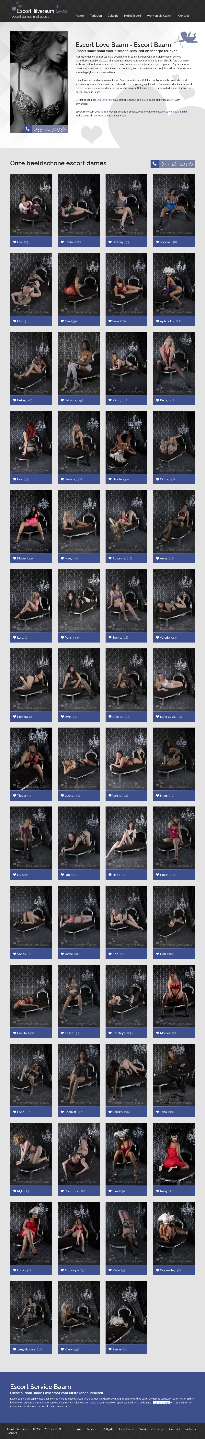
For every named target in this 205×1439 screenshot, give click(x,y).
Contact (183, 15)
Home (80, 15)
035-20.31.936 (45, 129)
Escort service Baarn (169, 111)
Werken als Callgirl (159, 15)
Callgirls (113, 15)
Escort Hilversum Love (19, 1429)
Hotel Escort (132, 15)
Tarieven (96, 15)
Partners (190, 1429)
